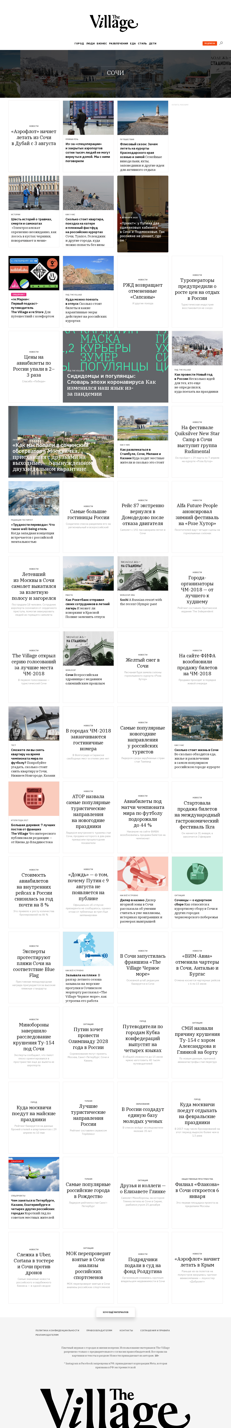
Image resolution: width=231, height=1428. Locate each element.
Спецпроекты (18, 1196)
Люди (90, 43)
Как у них (125, 445)
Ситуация (179, 895)
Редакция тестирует (22, 520)
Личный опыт (20, 440)
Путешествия (127, 139)
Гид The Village (74, 295)
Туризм (88, 1101)
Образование (142, 1104)
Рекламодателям (47, 1334)
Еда (133, 43)
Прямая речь (72, 139)
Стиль (142, 43)
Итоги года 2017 (19, 820)
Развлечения (118, 43)
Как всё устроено (129, 895)
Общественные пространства (197, 1179)
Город (79, 43)
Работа (69, 595)
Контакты (126, 1330)
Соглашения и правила (155, 1330)
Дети (152, 43)
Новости (33, 126)
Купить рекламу (180, 105)
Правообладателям (99, 1330)
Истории (15, 214)
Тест (13, 745)
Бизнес (102, 43)
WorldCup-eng (127, 595)
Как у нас (70, 214)
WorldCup (71, 670)
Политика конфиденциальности (57, 1330)
